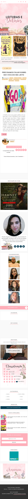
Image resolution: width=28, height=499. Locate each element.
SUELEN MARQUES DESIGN (20, 493)
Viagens (8, 399)
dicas (21, 399)
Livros (8, 396)
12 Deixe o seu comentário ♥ (14, 146)
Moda (21, 396)
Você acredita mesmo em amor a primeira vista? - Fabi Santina (16, 423)
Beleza (8, 394)
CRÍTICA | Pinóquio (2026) (14, 350)
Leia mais (4, 134)
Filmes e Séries (21, 394)
